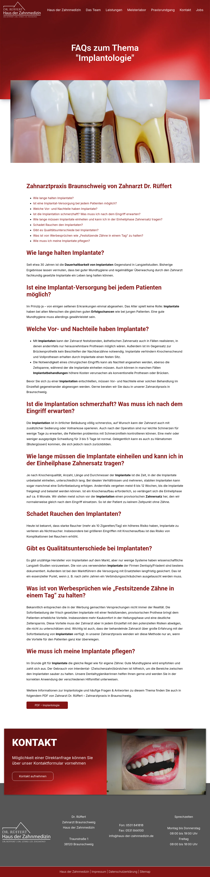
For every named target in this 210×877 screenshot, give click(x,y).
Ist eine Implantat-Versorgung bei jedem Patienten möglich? (75, 203)
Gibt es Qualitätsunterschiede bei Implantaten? (65, 230)
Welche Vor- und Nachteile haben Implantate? (65, 208)
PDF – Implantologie (47, 705)
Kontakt (185, 10)
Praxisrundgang (163, 10)
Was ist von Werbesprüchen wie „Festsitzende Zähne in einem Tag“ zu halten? (88, 235)
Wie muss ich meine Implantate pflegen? (61, 241)
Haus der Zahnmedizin (64, 10)
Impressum (99, 871)
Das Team (93, 10)
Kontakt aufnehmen (33, 776)
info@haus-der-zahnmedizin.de (131, 836)
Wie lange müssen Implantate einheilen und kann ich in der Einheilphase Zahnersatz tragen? (97, 219)
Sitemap (145, 871)
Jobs (199, 10)
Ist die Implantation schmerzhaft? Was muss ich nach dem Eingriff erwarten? (86, 214)
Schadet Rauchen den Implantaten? (58, 225)
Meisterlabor (136, 10)
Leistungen (114, 10)
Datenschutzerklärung (123, 871)
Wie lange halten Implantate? (53, 198)
